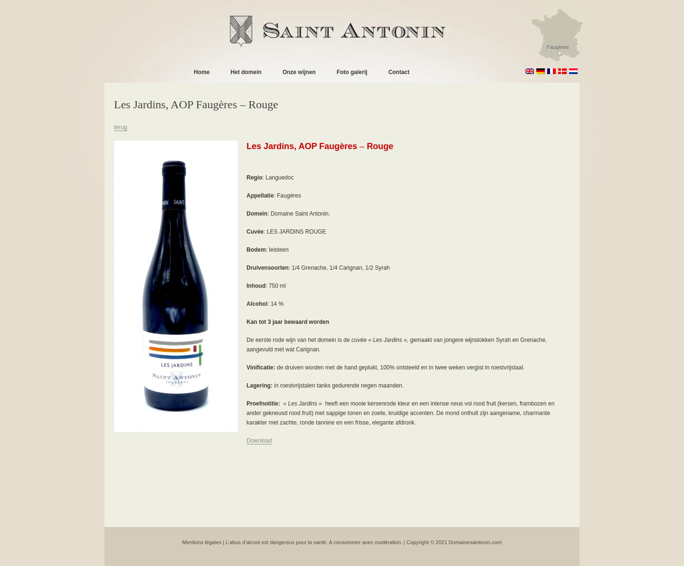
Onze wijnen (299, 72)
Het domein (245, 72)
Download (259, 440)
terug (120, 127)
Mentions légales (202, 542)
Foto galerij (352, 72)
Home (201, 72)
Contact (398, 72)
